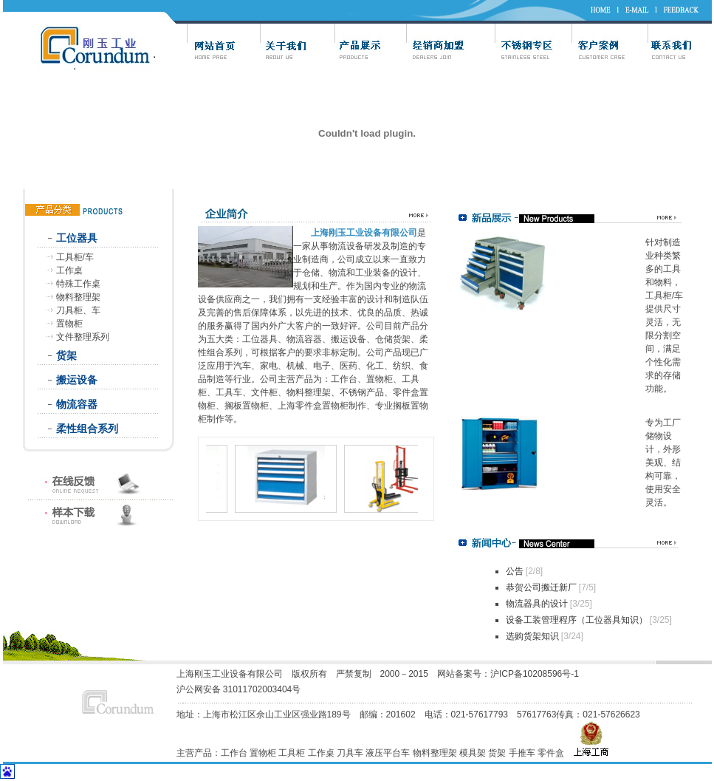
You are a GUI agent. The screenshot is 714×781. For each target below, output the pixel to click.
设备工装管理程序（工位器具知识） (577, 620)
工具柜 (291, 753)
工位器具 (76, 238)
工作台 (344, 379)
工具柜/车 (75, 257)
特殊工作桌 (78, 284)
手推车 (522, 753)
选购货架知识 (532, 636)
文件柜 (264, 392)
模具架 (472, 753)
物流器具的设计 (537, 603)
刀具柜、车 (78, 310)
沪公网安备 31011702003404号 (238, 689)
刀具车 (350, 753)
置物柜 (69, 323)
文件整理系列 (82, 337)
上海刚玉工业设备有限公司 (229, 674)
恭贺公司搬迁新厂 (541, 587)
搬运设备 (76, 380)
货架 (66, 355)
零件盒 (551, 753)
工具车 (229, 392)
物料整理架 (78, 297)
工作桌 (69, 270)
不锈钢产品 (362, 392)
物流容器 (76, 404)
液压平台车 (387, 753)
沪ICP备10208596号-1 (535, 674)
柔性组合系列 (87, 428)
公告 (515, 571)
